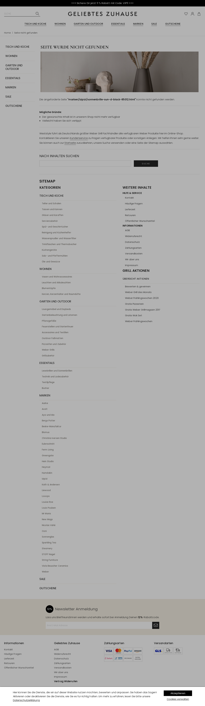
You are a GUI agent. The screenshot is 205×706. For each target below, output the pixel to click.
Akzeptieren (177, 693)
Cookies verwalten (178, 699)
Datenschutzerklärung (26, 700)
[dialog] (102, 696)
